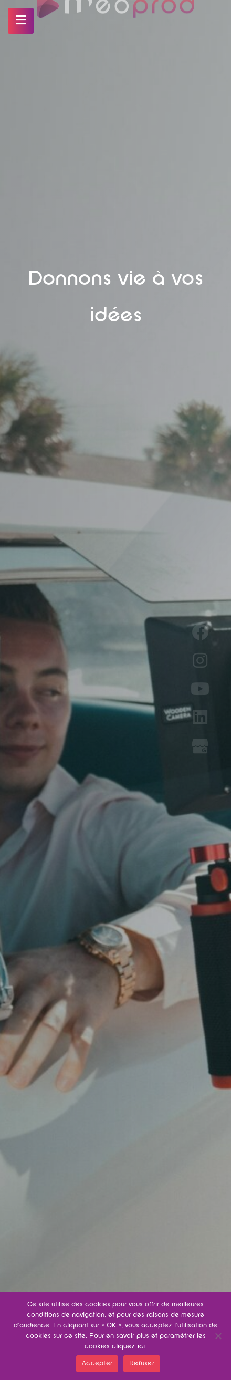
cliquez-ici (128, 1347)
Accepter (97, 1364)
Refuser (141, 1364)
